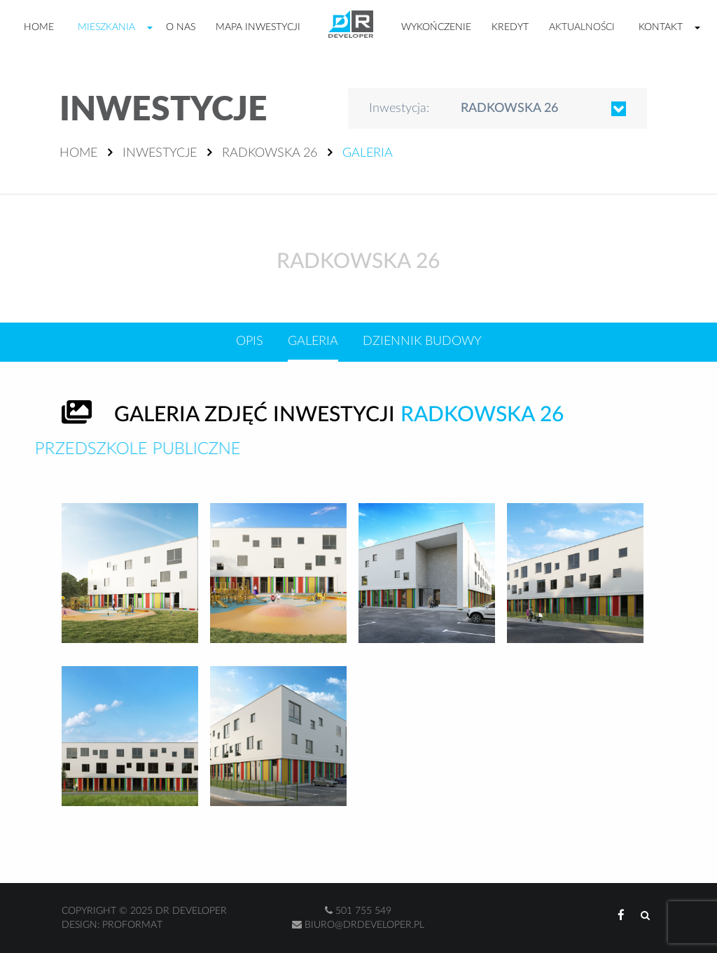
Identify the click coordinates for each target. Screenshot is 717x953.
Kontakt (661, 27)
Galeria (313, 341)
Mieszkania (106, 27)
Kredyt (510, 27)
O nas (180, 27)
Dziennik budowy (422, 341)
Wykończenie (436, 27)
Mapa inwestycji (258, 27)
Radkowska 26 (269, 153)
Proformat (132, 925)
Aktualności (582, 27)
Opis (249, 341)
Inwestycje (160, 153)
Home (39, 27)
